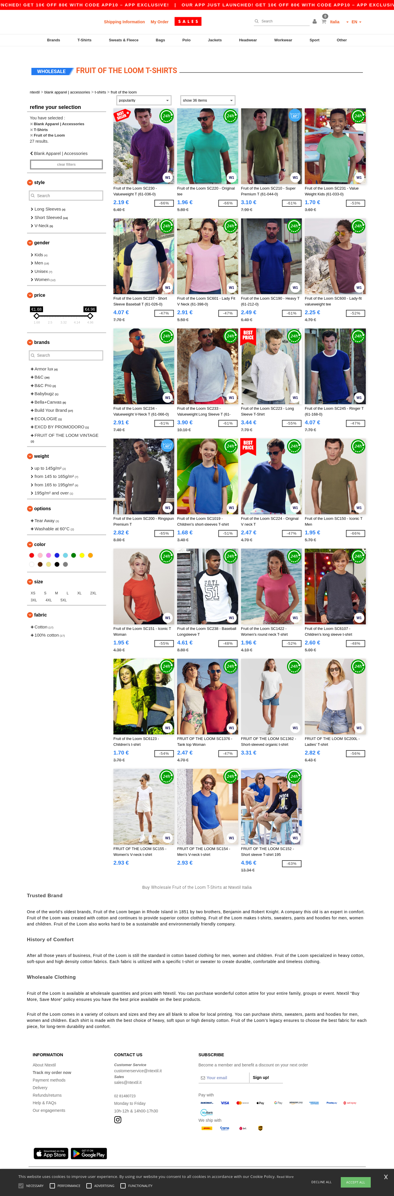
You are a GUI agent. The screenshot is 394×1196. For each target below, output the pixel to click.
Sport (315, 40)
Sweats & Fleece (123, 40)
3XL (34, 591)
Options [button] (42, 499)
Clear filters (66, 156)
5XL (63, 591)
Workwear (283, 40)
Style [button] (39, 174)
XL (79, 584)
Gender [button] (42, 234)
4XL (49, 591)
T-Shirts (84, 40)
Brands (53, 40)
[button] (315, 22)
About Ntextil (44, 1056)
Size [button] (38, 572)
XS (33, 584)
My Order (159, 22)
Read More (285, 1176)
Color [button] (40, 535)
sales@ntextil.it (128, 1074)
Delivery (40, 1079)
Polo (186, 40)
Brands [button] (42, 333)
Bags (160, 40)
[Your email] (224, 1069)
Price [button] (39, 286)
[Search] (280, 21)
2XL (93, 584)
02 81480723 (126, 1087)
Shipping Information (124, 22)
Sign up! (261, 1069)
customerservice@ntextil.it (138, 1062)
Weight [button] (41, 447)
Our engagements (49, 1102)
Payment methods (49, 1071)
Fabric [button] (40, 606)
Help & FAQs (44, 1094)
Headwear (248, 40)
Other (342, 40)
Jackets (215, 40)
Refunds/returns (47, 1086)
